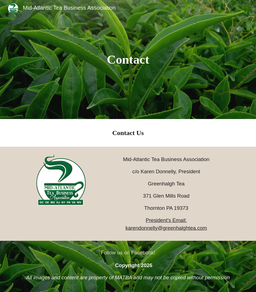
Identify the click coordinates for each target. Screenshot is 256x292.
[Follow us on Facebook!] (128, 252)
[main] (128, 60)
